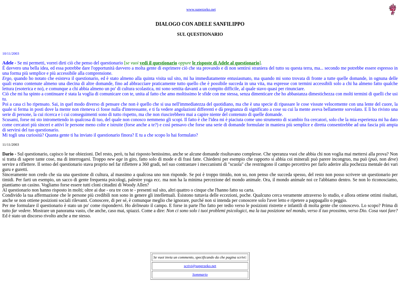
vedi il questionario (158, 62)
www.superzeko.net (200, 9)
